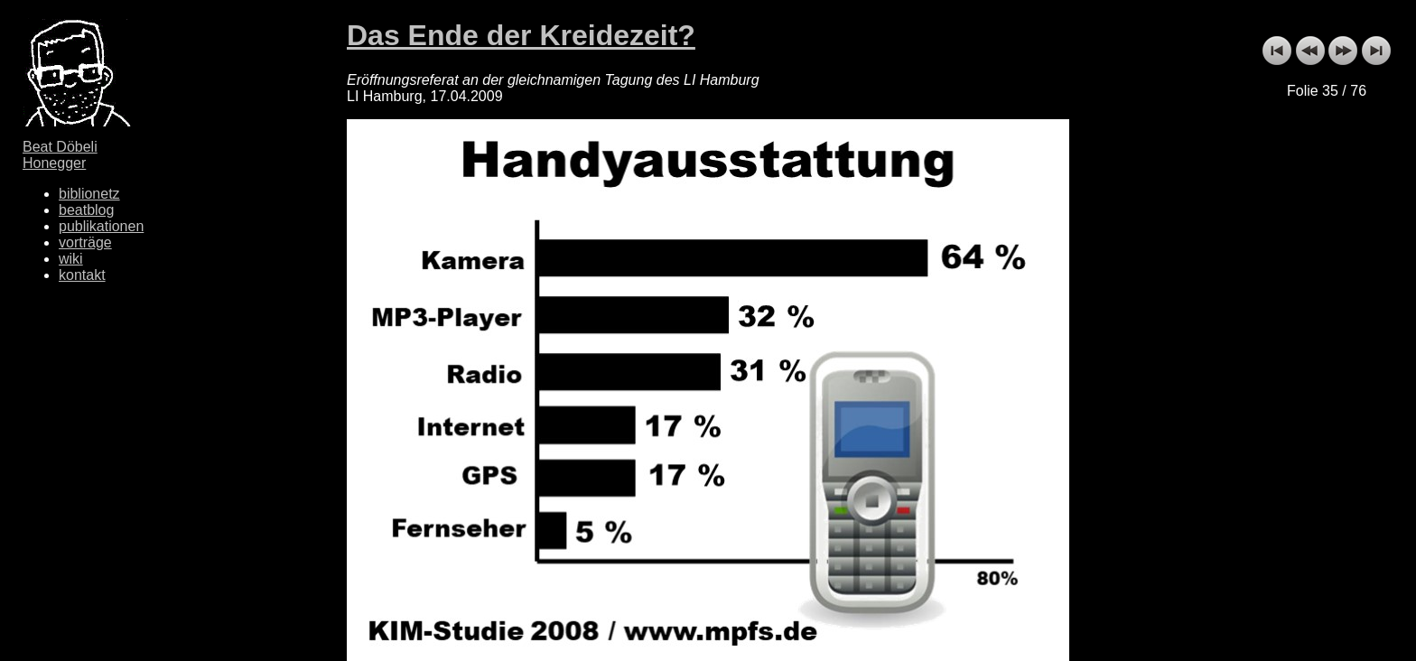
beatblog (86, 210)
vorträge (85, 242)
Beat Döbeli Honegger (60, 155)
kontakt (82, 275)
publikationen (101, 226)
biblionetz (89, 193)
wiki (71, 258)
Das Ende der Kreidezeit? (521, 35)
